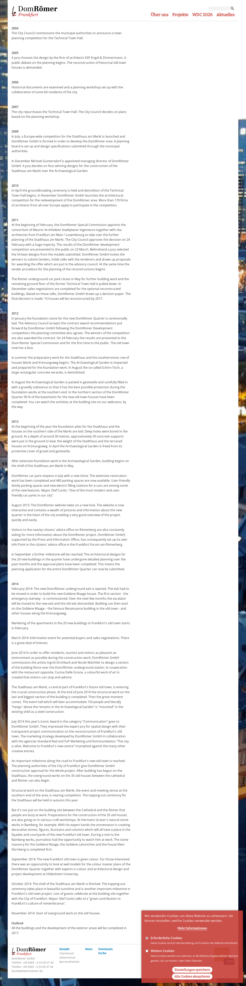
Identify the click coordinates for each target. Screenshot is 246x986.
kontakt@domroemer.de (27, 971)
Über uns (159, 14)
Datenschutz (67, 957)
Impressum (66, 953)
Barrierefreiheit (69, 962)
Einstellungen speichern (192, 970)
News (88, 949)
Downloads (105, 949)
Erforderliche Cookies (166, 938)
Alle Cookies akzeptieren (192, 976)
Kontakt (64, 949)
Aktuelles (225, 14)
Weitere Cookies (162, 951)
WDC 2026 (202, 14)
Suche (102, 953)
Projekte (180, 14)
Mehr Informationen (192, 928)
